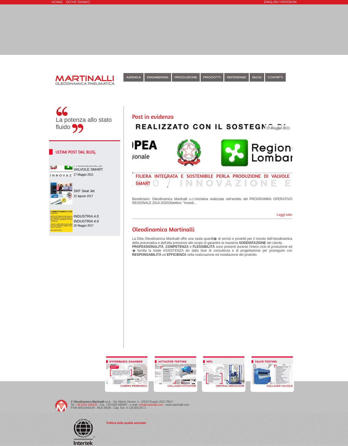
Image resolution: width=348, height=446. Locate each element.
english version (280, 2)
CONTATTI (275, 77)
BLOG (256, 77)
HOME (57, 2)
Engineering (157, 77)
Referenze (236, 77)
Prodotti (212, 77)
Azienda (133, 77)
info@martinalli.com (151, 404)
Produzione (186, 77)
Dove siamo (78, 2)
